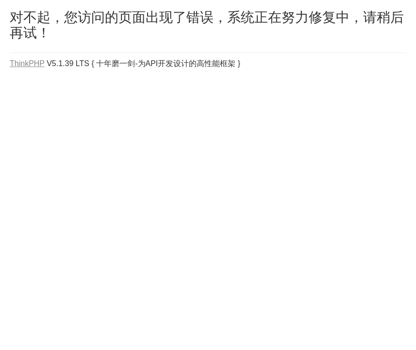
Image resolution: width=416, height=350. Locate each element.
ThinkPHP (27, 63)
